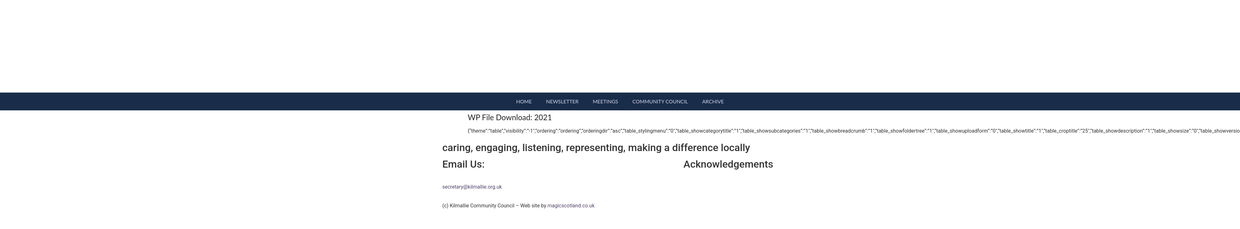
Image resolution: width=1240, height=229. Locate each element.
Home (524, 101)
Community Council (660, 101)
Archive (713, 101)
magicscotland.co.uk (570, 206)
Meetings (605, 101)
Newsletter (562, 101)
